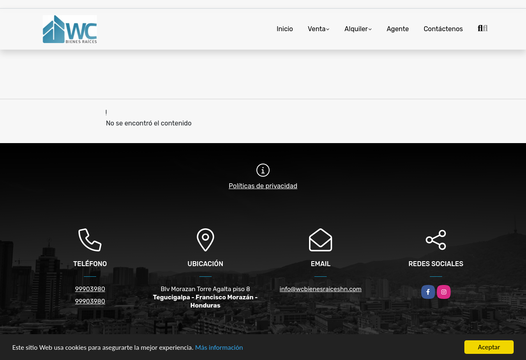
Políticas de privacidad (263, 186)
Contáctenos (443, 29)
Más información (219, 347)
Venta (316, 29)
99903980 (90, 289)
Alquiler (356, 29)
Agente (398, 29)
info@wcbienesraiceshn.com (321, 289)
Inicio (285, 29)
